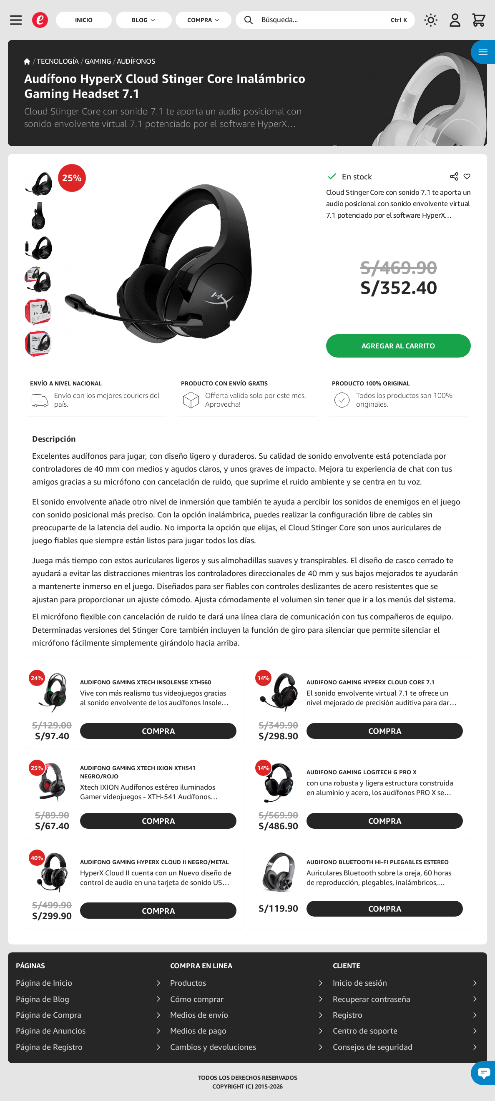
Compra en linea (201, 966)
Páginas (30, 966)
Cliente (346, 966)
